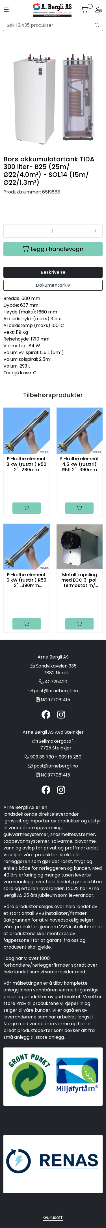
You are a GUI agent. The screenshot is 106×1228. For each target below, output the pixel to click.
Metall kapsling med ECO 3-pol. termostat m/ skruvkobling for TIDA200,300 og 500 (79, 580)
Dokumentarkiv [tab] (53, 285)
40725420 (56, 681)
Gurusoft (53, 1217)
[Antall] (53, 231)
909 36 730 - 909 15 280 (55, 757)
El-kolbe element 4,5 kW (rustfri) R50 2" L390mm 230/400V (79, 464)
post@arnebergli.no (56, 691)
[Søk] (47, 25)
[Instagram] (61, 715)
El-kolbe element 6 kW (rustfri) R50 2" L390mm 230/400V (26, 580)
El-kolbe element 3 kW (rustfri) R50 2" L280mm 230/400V (26, 464)
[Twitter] (45, 715)
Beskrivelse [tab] (53, 272)
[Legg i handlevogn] (53, 249)
